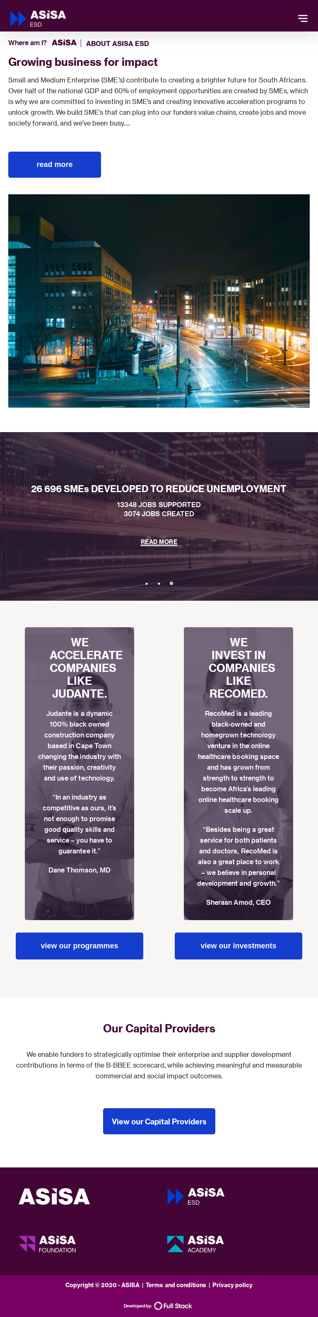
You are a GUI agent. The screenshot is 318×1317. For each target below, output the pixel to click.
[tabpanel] (159, 516)
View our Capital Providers (159, 1121)
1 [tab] (146, 584)
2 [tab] (159, 584)
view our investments (238, 946)
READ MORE (159, 541)
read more (54, 164)
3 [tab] (171, 584)
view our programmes (79, 946)
